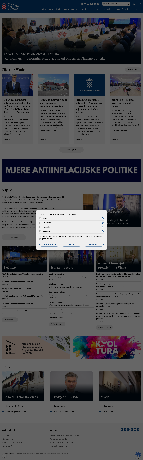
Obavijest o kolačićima (93, 236)
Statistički (46, 227)
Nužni (45, 218)
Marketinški (46, 231)
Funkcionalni (47, 223)
